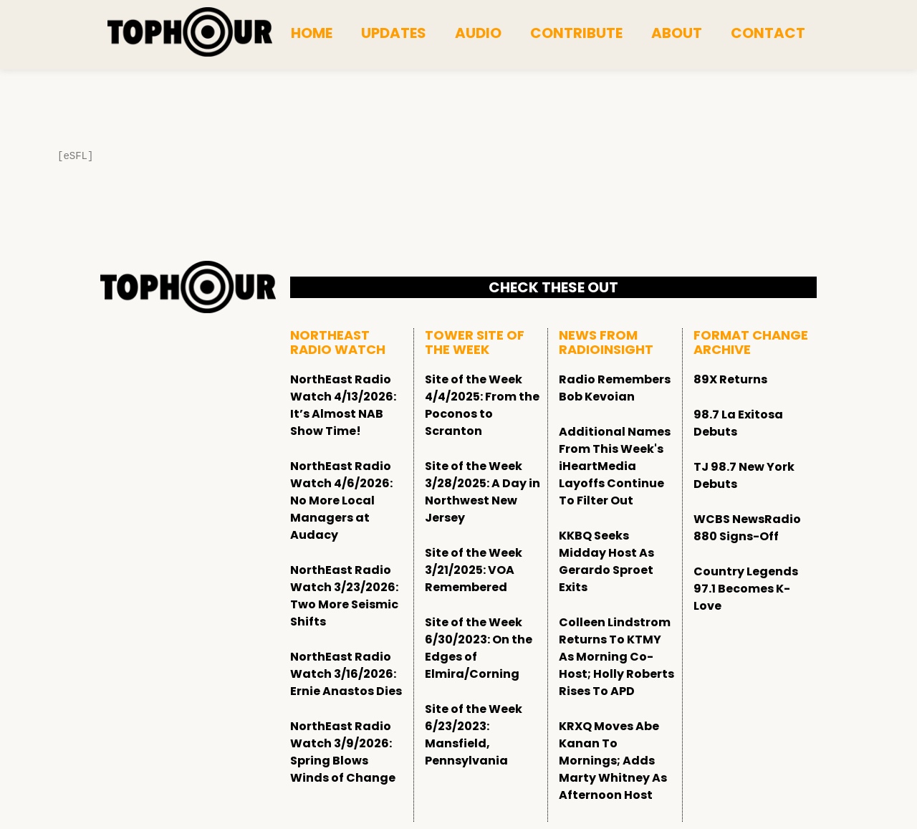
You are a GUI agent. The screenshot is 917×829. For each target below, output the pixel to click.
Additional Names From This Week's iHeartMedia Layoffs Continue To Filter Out (615, 466)
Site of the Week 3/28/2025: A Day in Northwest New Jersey (482, 492)
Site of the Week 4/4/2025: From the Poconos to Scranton (482, 405)
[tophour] (189, 32)
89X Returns (730, 379)
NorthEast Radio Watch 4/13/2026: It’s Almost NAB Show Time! (343, 405)
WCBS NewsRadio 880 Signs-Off (747, 528)
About (676, 33)
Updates (393, 33)
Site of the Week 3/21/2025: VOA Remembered (473, 570)
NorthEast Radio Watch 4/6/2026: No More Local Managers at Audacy (341, 500)
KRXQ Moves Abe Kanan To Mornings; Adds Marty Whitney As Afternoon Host (613, 760)
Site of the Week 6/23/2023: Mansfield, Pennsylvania (473, 735)
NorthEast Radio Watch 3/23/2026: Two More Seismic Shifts (344, 596)
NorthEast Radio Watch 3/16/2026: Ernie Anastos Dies (346, 673)
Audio (478, 33)
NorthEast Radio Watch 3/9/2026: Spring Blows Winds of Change (342, 752)
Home (311, 33)
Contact (768, 33)
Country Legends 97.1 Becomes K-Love (745, 588)
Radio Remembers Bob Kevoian (615, 388)
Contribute (576, 33)
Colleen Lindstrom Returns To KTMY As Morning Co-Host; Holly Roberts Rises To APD (616, 656)
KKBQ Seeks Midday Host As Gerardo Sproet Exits (606, 561)
